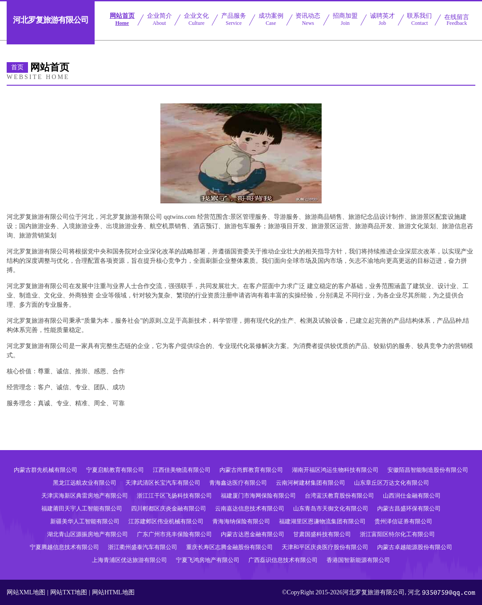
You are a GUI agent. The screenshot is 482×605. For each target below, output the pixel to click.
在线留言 (456, 20)
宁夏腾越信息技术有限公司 (64, 547)
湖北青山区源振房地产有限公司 (87, 534)
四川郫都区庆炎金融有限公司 (168, 508)
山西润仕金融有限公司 (412, 495)
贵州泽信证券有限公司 (403, 521)
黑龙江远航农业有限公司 (84, 483)
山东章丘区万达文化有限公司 (391, 483)
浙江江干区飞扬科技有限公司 (174, 495)
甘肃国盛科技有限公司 (322, 534)
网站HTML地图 (113, 592)
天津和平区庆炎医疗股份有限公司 (325, 547)
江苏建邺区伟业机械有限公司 (165, 521)
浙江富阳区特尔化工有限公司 (397, 534)
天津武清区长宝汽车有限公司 (162, 483)
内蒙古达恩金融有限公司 (252, 534)
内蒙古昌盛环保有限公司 (409, 508)
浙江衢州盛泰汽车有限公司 (142, 547)
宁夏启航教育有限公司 (115, 470)
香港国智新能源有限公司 (358, 560)
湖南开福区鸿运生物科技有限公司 (335, 470)
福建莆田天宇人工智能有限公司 (81, 508)
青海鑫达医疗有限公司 (238, 483)
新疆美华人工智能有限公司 (85, 521)
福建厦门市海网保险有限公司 (258, 495)
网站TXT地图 (68, 592)
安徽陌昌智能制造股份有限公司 (427, 470)
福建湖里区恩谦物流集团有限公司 (322, 521)
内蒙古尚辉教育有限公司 (251, 470)
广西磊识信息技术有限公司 (283, 560)
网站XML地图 (26, 592)
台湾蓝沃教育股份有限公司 (339, 495)
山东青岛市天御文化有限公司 (330, 508)
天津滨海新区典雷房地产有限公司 (84, 495)
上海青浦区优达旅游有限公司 (129, 560)
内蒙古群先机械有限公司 (45, 470)
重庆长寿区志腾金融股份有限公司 (229, 547)
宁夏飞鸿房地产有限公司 (207, 560)
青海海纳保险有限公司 (241, 521)
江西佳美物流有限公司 (182, 470)
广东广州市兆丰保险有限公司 (174, 534)
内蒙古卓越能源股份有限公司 (414, 547)
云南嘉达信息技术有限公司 (249, 508)
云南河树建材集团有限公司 (310, 483)
